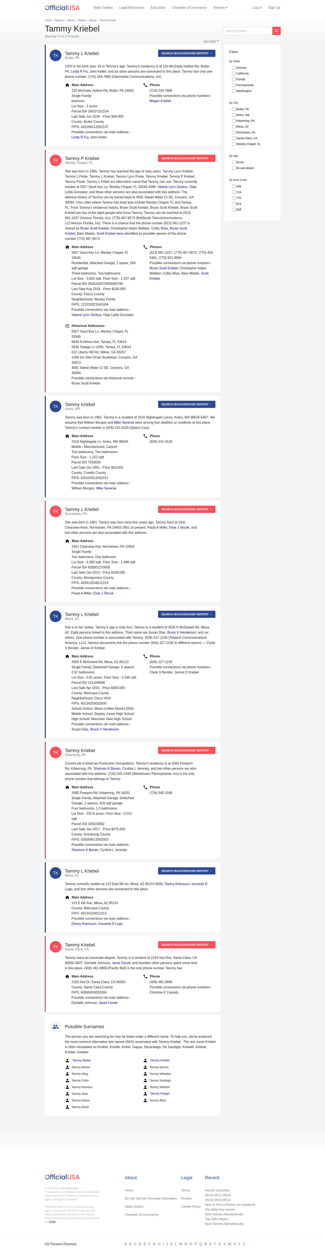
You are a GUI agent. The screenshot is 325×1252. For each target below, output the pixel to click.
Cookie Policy (191, 1205)
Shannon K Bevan (106, 768)
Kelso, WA (243, 115)
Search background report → (186, 53)
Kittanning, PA (245, 121)
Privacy (186, 1197)
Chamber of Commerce (189, 7)
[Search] (248, 31)
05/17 (216, 1193)
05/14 (216, 1198)
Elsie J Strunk (179, 527)
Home (129, 1188)
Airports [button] (219, 7)
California (242, 73)
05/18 (207, 1193)
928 (238, 209)
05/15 (207, 1198)
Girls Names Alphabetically (223, 1213)
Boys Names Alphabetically (223, 1223)
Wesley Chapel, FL (248, 144)
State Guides (103, 7)
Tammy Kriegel (156, 1093)
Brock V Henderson (181, 632)
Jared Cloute (121, 963)
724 (238, 192)
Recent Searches (216, 1188)
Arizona (241, 67)
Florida (240, 79)
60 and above (245, 168)
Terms (185, 1188)
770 (238, 198)
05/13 (226, 1198)
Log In (257, 7)
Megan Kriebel (160, 101)
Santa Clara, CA (246, 138)
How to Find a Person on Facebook (229, 1203)
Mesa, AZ (242, 126)
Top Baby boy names (218, 1208)
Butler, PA (242, 109)
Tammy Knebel (156, 1060)
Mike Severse (124, 422)
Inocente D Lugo (110, 923)
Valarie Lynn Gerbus (172, 187)
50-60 (240, 162)
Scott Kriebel (106, 233)
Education (158, 7)
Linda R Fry (79, 71)
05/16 (226, 1193)
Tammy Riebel (78, 1060)
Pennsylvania (244, 85)
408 (238, 186)
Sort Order (210, 41)
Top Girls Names (215, 1218)
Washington (243, 91)
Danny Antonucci (177, 884)
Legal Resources (131, 7)
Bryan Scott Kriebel (94, 228)
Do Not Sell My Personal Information (152, 1197)
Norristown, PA (245, 132)
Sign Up (274, 7)
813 (238, 204)
